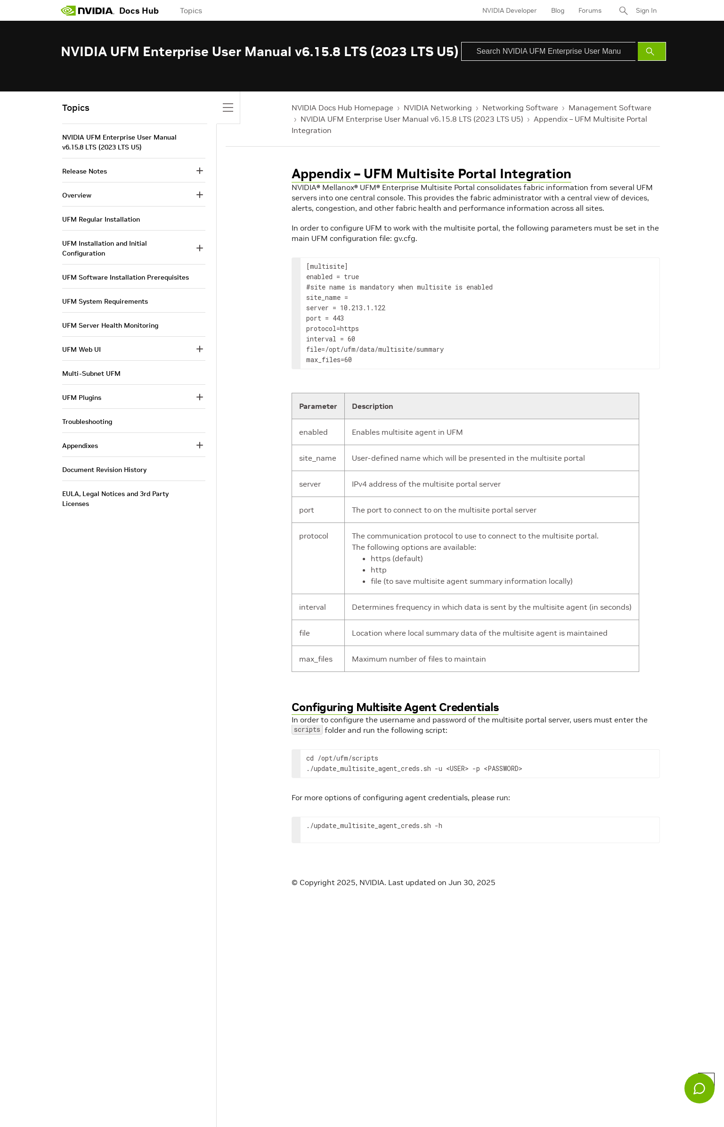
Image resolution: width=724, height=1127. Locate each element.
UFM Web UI (81, 349)
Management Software (610, 107)
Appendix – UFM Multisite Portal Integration (431, 174)
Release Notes (84, 171)
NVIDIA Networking (438, 107)
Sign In (646, 10)
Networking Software (520, 107)
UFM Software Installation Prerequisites (125, 277)
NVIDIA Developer (509, 10)
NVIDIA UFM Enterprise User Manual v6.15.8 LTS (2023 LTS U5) (412, 119)
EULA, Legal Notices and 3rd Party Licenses (115, 498)
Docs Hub (139, 10)
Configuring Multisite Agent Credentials (395, 707)
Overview (76, 195)
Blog (557, 10)
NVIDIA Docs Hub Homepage (342, 107)
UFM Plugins (81, 397)
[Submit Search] (652, 51)
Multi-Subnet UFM (91, 373)
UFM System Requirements (105, 301)
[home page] (87, 10)
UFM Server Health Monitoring (110, 325)
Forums (590, 10)
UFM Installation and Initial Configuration (104, 248)
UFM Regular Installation (101, 219)
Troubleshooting (87, 421)
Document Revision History (104, 469)
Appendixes (80, 445)
